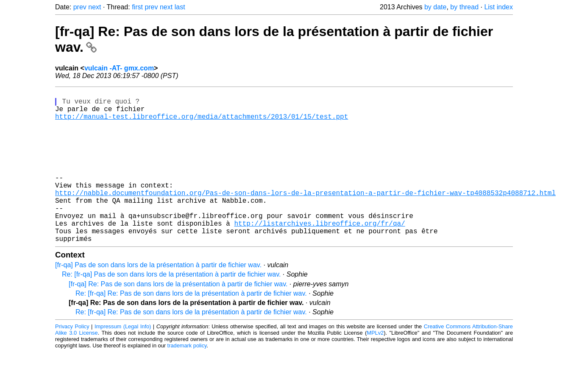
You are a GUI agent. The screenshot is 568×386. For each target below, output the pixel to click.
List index (498, 7)
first (137, 7)
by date (435, 7)
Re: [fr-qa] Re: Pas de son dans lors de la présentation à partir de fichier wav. (191, 327)
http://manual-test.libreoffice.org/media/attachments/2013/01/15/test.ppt (201, 123)
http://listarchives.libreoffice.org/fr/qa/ (319, 253)
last (180, 7)
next (94, 7)
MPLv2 (375, 367)
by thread (464, 7)
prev (79, 7)
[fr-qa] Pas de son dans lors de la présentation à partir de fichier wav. (158, 298)
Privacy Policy (72, 360)
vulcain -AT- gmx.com (119, 68)
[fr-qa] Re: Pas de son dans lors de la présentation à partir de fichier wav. (178, 318)
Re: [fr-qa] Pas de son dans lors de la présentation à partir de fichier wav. (171, 308)
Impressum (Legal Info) (123, 360)
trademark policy (187, 379)
